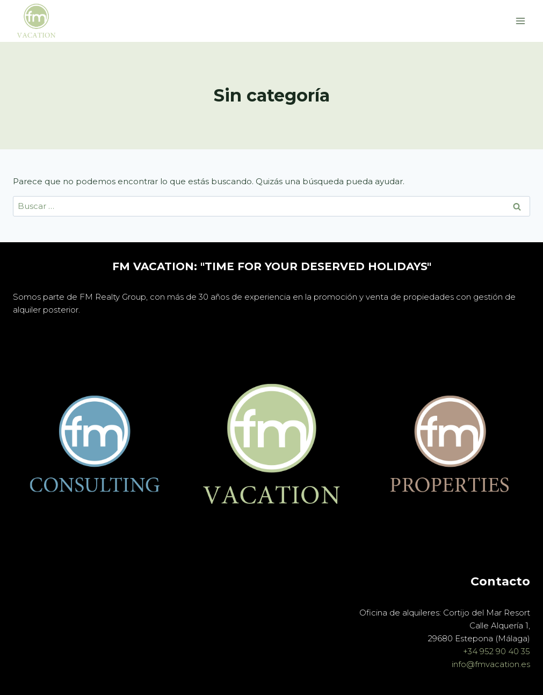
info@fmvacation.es (490, 664)
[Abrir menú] (520, 20)
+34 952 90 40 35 (496, 651)
